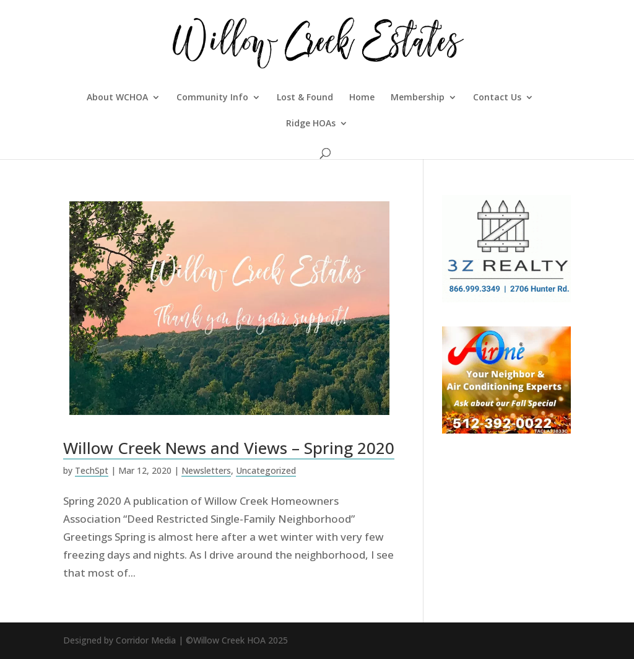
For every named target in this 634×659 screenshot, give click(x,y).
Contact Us (497, 98)
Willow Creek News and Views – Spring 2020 (228, 448)
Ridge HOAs (311, 124)
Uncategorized (266, 470)
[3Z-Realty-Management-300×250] (506, 298)
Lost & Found (305, 98)
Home (362, 98)
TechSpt (91, 470)
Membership (418, 98)
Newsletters (206, 470)
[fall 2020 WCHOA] (506, 429)
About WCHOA (117, 98)
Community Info (212, 98)
